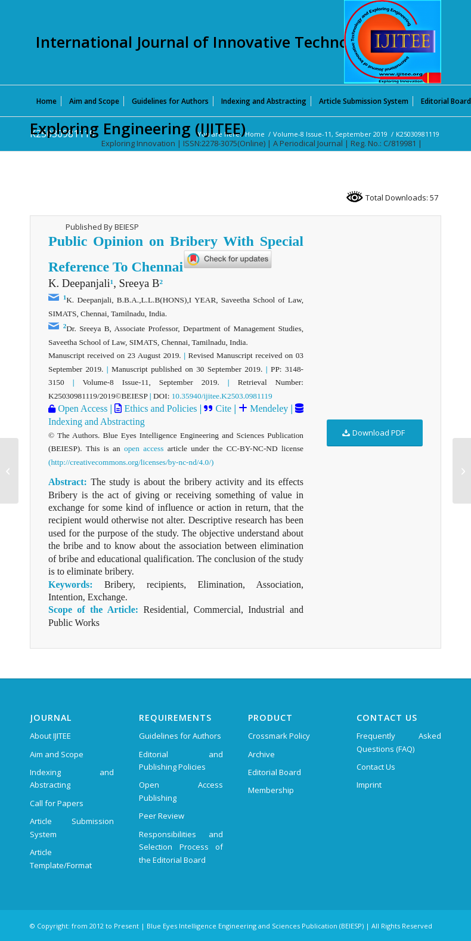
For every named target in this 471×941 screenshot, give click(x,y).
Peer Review (161, 815)
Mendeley (267, 408)
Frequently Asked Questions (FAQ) (399, 742)
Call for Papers (56, 803)
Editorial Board (274, 772)
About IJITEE (50, 735)
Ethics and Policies (159, 408)
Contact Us (376, 766)
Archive (261, 754)
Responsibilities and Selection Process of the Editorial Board (181, 847)
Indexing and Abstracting (96, 421)
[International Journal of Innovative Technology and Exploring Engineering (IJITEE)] (392, 42)
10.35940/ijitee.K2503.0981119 (222, 395)
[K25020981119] (9, 471)
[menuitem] (46, 101)
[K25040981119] (462, 471)
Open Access (81, 408)
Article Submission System (72, 827)
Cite (224, 408)
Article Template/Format (61, 858)
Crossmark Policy (279, 735)
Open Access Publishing (181, 791)
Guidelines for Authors (180, 735)
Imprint (369, 784)
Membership (271, 790)
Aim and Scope (56, 754)
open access (143, 448)
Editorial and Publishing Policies (181, 760)
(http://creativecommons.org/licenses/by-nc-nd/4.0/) (130, 462)
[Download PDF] (375, 432)
